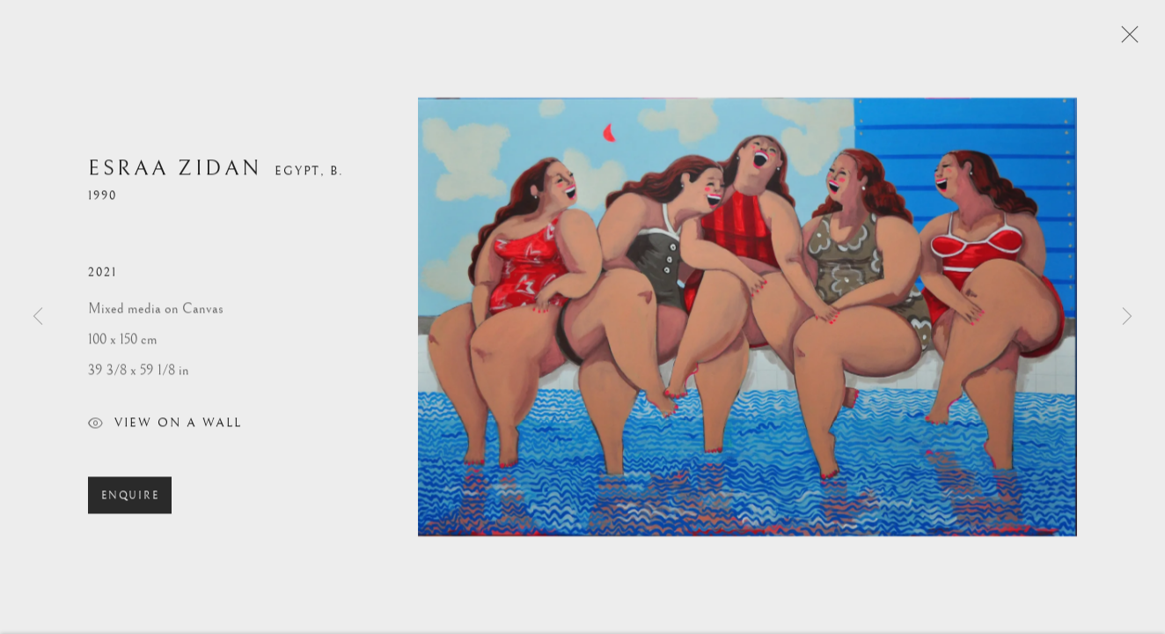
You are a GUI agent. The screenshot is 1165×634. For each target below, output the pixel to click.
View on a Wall (165, 428)
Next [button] (1127, 317)
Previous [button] (38, 317)
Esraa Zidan (175, 171)
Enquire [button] (129, 498)
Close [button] (1125, 39)
